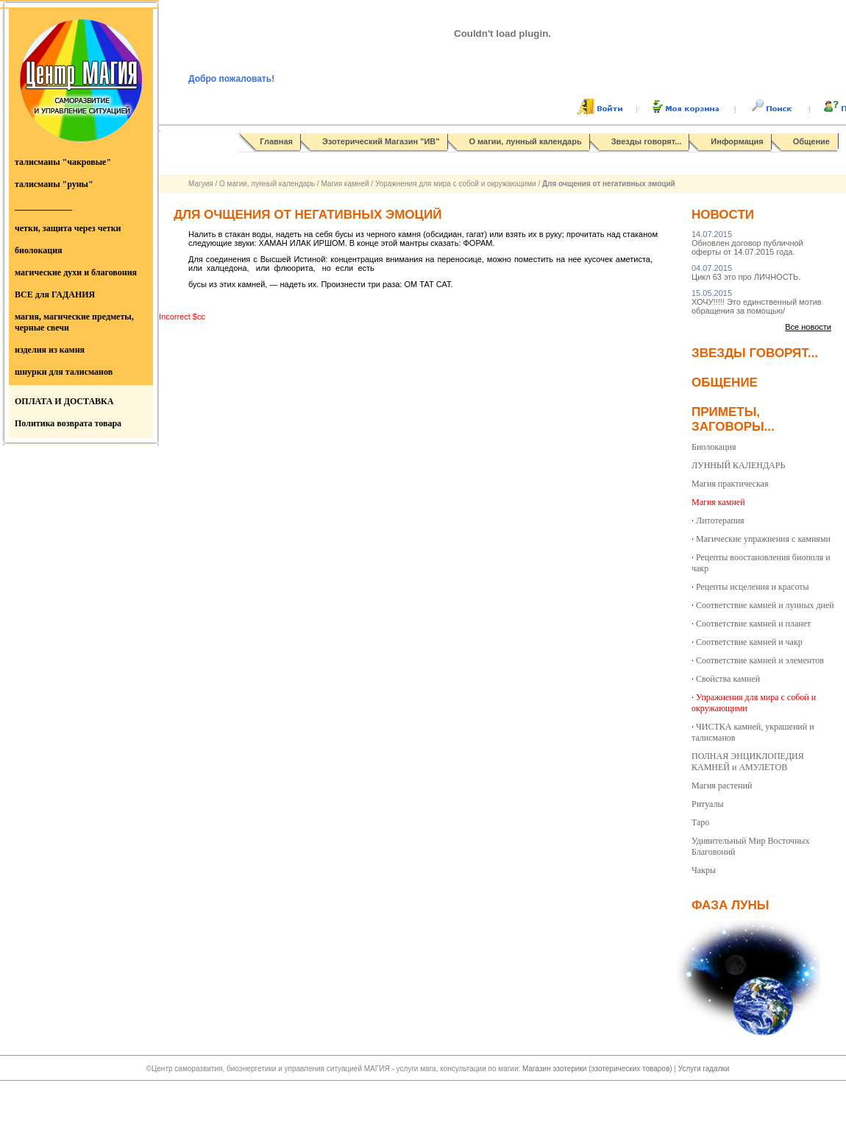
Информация (737, 141)
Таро (700, 822)
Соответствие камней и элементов (760, 660)
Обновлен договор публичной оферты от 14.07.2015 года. (747, 243)
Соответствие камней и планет (753, 623)
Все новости (808, 326)
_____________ (43, 206)
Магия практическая (730, 484)
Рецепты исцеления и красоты (752, 587)
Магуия (200, 184)
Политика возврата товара (68, 423)
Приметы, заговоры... (733, 419)
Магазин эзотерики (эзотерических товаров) (598, 1069)
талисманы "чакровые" (63, 162)
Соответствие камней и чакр (749, 642)
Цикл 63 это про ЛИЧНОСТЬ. (746, 272)
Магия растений (722, 785)
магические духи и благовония (76, 272)
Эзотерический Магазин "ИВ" (380, 141)
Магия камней (345, 184)
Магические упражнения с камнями (763, 539)
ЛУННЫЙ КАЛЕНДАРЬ (738, 465)
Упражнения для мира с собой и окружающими (455, 184)
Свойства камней (728, 679)
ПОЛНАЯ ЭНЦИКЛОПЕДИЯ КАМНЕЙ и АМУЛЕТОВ (748, 761)
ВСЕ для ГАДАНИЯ (55, 294)
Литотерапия (720, 520)
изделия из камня (50, 350)
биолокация (39, 250)
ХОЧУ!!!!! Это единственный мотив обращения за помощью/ (757, 302)
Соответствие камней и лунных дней (765, 605)
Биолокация (714, 447)
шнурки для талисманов (64, 372)
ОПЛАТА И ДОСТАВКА (64, 401)
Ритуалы (708, 804)
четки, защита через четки (68, 228)
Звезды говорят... (646, 141)
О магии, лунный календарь (525, 141)
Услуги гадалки (704, 1069)
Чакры (704, 870)
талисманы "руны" (54, 184)
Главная (276, 141)
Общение (811, 141)
